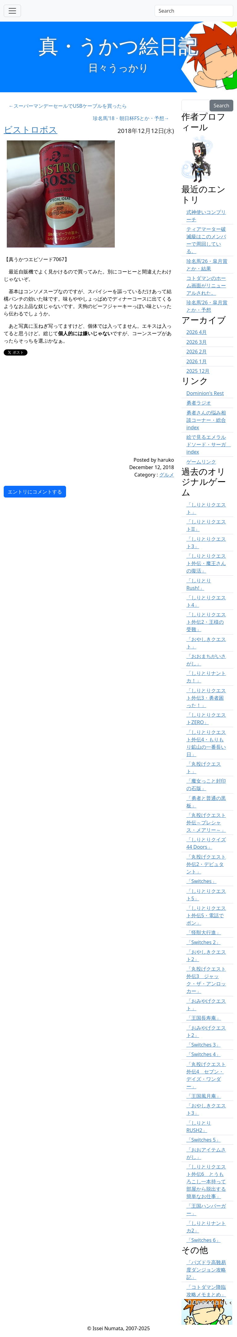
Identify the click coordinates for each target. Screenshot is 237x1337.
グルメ (166, 474)
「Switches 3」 (203, 1044)
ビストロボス (30, 129)
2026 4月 (196, 332)
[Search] (194, 11)
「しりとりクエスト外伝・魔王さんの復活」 (206, 563)
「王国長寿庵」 (203, 1017)
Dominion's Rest (205, 393)
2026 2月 (196, 351)
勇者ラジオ (198, 402)
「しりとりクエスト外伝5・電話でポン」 (206, 915)
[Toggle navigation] (12, 11)
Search (221, 105)
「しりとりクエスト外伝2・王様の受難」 (206, 622)
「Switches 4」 (203, 1054)
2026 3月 (196, 342)
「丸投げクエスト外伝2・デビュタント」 (206, 864)
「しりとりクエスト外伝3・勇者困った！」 (206, 698)
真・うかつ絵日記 (118, 45)
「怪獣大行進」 (203, 932)
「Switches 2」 (203, 942)
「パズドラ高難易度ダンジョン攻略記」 (206, 1270)
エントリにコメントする (35, 491)
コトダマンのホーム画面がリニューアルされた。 (206, 285)
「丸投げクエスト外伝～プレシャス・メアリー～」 (206, 822)
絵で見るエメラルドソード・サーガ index (208, 444)
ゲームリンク (201, 461)
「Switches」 (201, 881)
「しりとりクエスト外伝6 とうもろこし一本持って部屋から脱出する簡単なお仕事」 (206, 1181)
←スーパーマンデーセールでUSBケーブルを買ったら (68, 105)
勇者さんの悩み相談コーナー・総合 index (206, 420)
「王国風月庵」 (203, 1096)
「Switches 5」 (203, 1139)
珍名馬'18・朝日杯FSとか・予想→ (131, 118)
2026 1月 (196, 361)
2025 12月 (198, 371)
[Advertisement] (75, 413)
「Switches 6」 (203, 1240)
